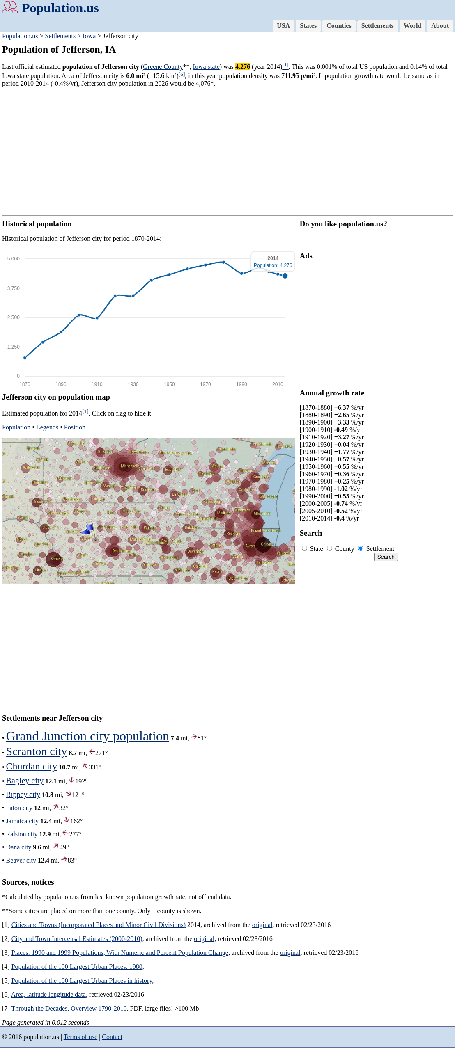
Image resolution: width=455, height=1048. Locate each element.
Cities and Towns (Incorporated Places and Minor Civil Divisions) (98, 924)
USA (283, 25)
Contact (112, 1036)
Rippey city (23, 794)
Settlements (377, 25)
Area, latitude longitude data (48, 994)
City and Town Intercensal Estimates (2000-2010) (76, 938)
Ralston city (22, 834)
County (341, 548)
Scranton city (36, 751)
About (440, 25)
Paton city (19, 807)
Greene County (163, 66)
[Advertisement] (227, 151)
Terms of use (80, 1036)
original (262, 924)
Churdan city (31, 766)
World (413, 25)
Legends (47, 427)
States (308, 25)
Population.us (60, 7)
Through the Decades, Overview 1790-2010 (68, 1008)
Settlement (376, 548)
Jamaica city (22, 820)
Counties (338, 25)
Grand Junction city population (87, 735)
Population (16, 427)
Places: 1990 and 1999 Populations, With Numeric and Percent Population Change (119, 952)
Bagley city (25, 780)
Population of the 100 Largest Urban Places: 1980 (76, 966)
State (313, 548)
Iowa (89, 35)
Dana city (19, 847)
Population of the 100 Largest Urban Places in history (81, 980)
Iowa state (206, 66)
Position (74, 427)
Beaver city (21, 860)
